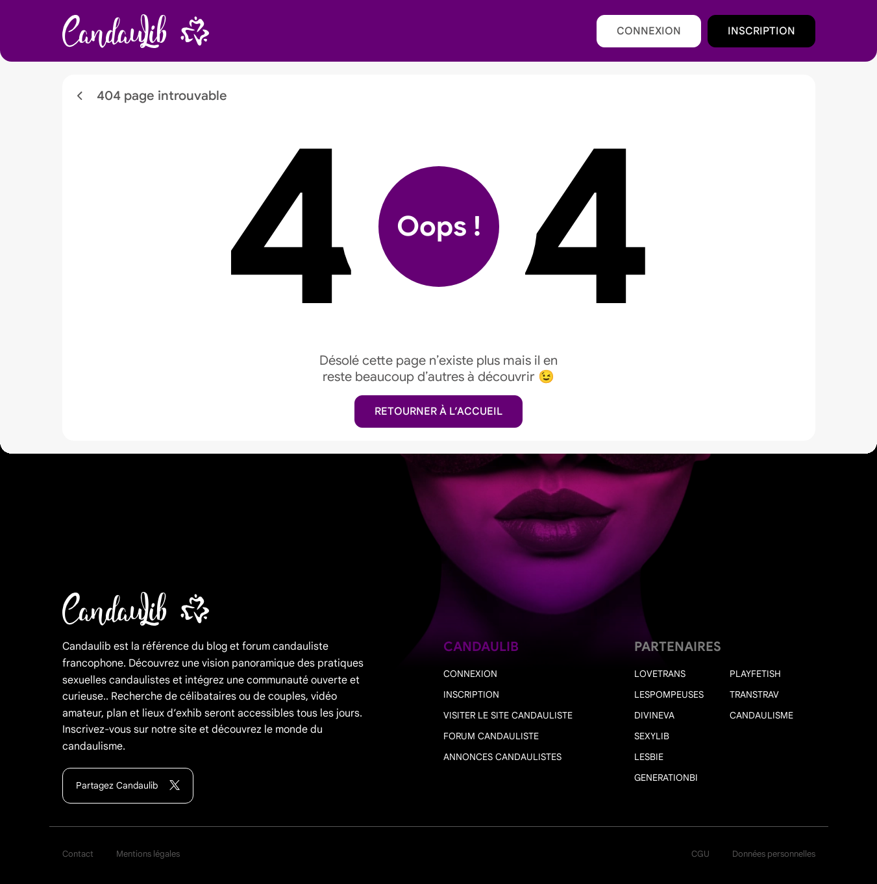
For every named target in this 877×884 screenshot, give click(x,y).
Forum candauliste (491, 736)
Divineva (654, 715)
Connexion (649, 31)
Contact (77, 853)
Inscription (761, 31)
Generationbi (666, 777)
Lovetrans (660, 674)
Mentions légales (148, 853)
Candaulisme (761, 715)
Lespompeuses (669, 694)
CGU (700, 853)
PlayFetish (755, 674)
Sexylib (651, 736)
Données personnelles (773, 853)
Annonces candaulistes (502, 757)
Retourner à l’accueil (438, 411)
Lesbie (648, 757)
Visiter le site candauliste (508, 715)
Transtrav (754, 694)
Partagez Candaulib (128, 785)
